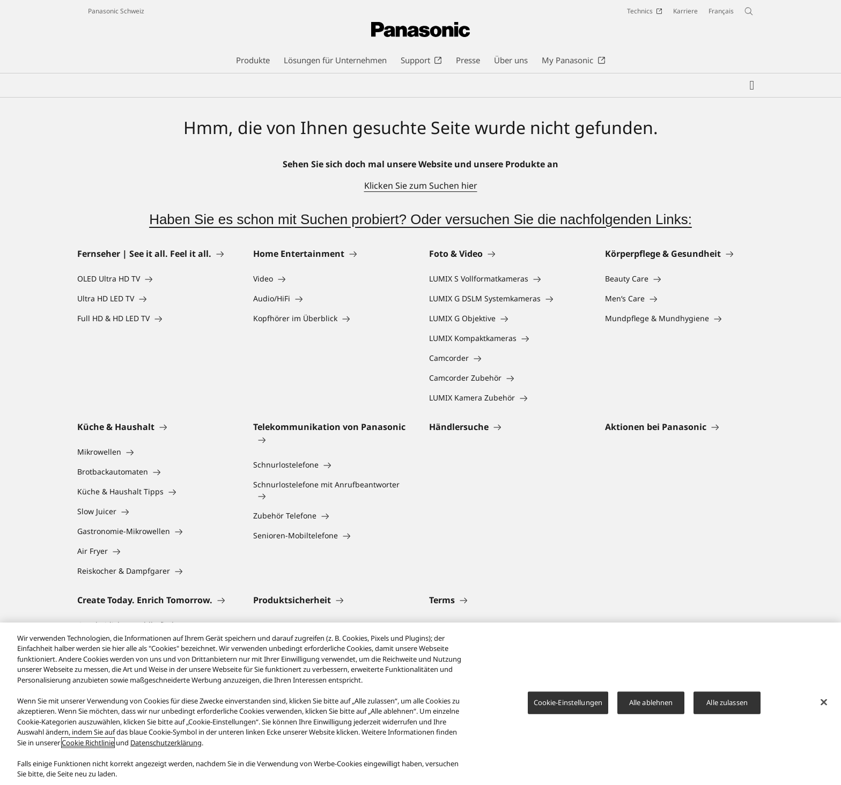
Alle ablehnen (651, 703)
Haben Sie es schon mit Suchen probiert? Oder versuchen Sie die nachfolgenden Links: (420, 219)
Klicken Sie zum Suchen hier (420, 185)
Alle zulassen (727, 703)
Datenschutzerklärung (166, 743)
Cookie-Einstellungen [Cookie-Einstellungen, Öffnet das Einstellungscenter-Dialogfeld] (568, 703)
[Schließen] (824, 703)
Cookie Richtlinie (88, 743)
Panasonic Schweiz (116, 11)
